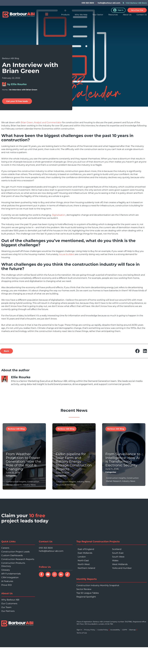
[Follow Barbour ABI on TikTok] (67, 574)
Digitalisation (58, 215)
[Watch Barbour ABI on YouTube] (48, 574)
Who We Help (81, 17)
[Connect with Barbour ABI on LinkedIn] (61, 574)
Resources (113, 17)
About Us (127, 17)
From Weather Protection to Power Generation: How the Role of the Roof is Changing (23, 461)
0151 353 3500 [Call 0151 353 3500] (46, 548)
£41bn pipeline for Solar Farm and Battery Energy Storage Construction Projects (74, 461)
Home (5, 90)
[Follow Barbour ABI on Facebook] (41, 574)
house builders (66, 254)
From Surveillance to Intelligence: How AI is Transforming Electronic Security (122, 459)
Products (65, 17)
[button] (137, 10)
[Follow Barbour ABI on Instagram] (54, 574)
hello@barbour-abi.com (109, 3)
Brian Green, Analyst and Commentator (41, 122)
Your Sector (98, 17)
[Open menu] (46, 16)
